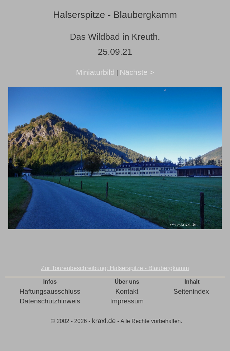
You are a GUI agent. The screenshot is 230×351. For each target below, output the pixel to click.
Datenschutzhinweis (50, 301)
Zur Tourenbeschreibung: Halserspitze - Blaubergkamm (115, 268)
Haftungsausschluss (49, 291)
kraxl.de (104, 320)
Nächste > (137, 72)
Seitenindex (191, 291)
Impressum (127, 301)
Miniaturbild (95, 72)
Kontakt (126, 291)
